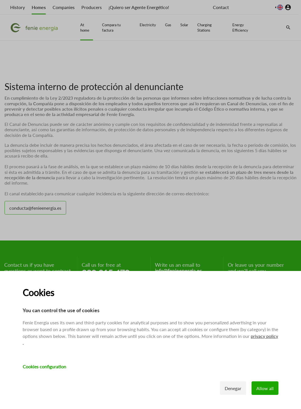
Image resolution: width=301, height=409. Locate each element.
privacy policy (264, 336)
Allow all (265, 388)
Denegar (233, 388)
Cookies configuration (44, 366)
